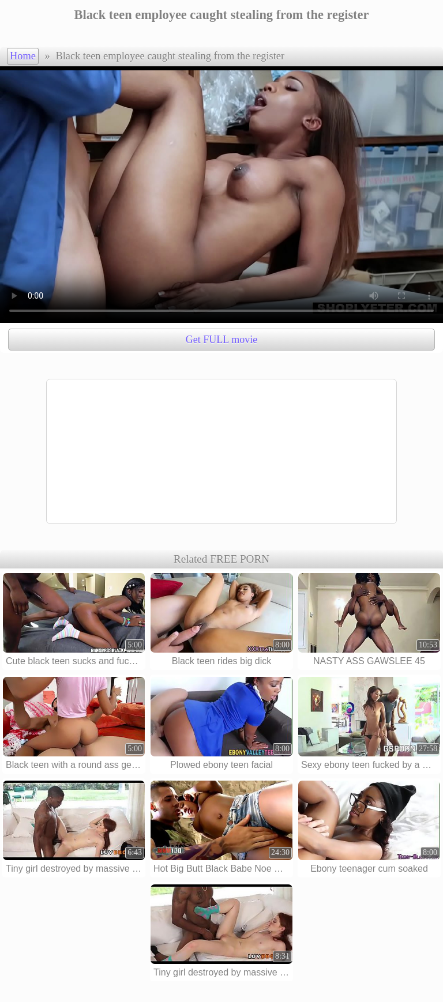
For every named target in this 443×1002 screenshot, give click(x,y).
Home (23, 56)
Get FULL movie (221, 339)
